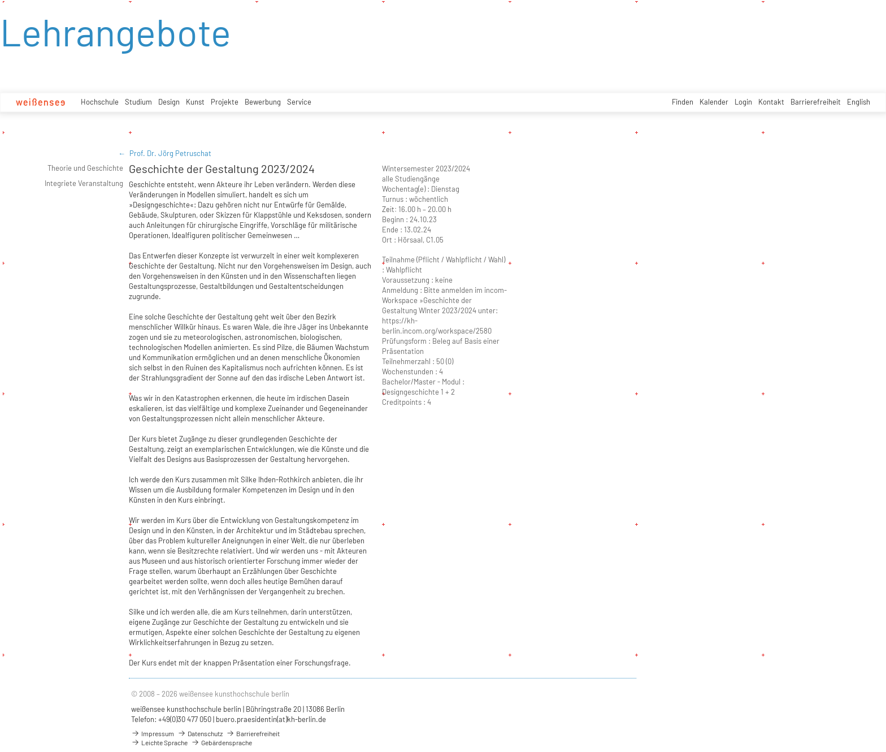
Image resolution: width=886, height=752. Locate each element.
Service (299, 101)
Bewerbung (263, 101)
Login (743, 101)
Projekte (224, 101)
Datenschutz (200, 733)
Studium (138, 101)
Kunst (195, 101)
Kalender (714, 101)
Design (169, 101)
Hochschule (100, 101)
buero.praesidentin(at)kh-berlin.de (271, 719)
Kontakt (771, 101)
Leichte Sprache (159, 742)
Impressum (152, 733)
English (858, 101)
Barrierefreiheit (816, 101)
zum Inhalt (0, 0)
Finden (682, 101)
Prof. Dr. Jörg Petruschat (170, 153)
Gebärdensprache (221, 742)
